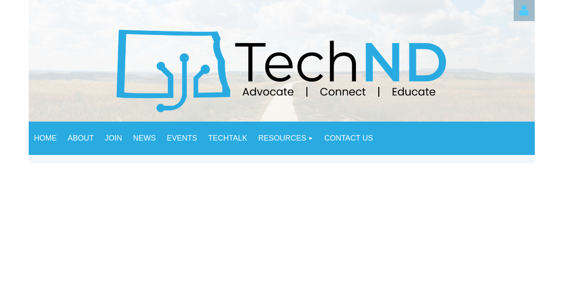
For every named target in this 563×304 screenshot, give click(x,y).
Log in (524, 10)
